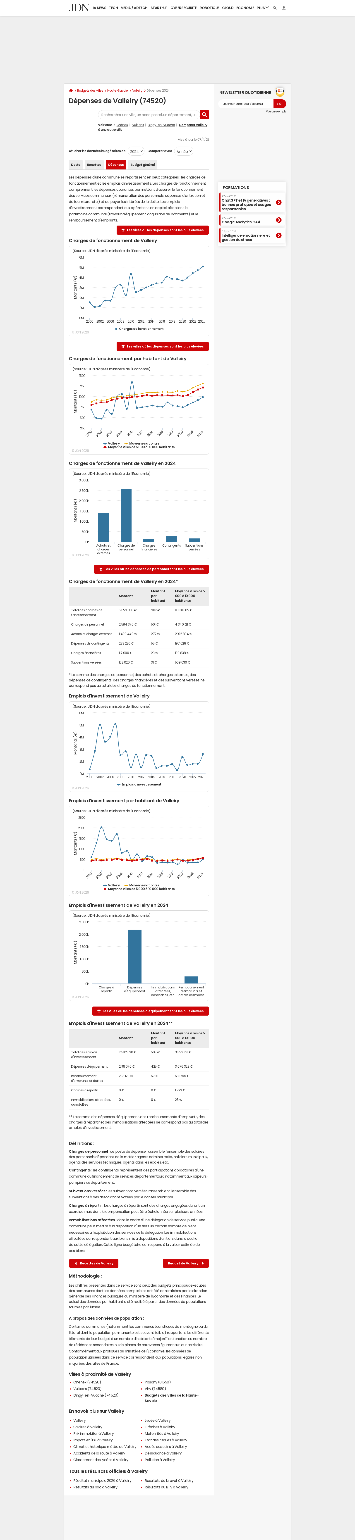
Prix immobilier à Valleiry (93, 1433)
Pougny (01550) (158, 1382)
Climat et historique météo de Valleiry (105, 1446)
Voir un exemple (276, 111)
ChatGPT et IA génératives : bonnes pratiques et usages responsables (246, 203)
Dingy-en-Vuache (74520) (96, 1395)
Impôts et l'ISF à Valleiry (93, 1440)
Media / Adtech (134, 8)
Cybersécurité (183, 8)
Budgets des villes (90, 90)
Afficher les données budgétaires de (97, 150)
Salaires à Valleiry (87, 1427)
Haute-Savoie (117, 90)
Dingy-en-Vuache (161, 124)
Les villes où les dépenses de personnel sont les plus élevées (154, 569)
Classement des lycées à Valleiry (100, 1459)
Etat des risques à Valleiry (166, 1440)
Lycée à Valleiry (157, 1420)
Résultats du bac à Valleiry (95, 1487)
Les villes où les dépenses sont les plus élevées (165, 230)
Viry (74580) (155, 1388)
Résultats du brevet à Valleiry (169, 1480)
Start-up (159, 8)
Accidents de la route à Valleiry (99, 1453)
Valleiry (137, 90)
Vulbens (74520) (87, 1388)
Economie (245, 8)
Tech (113, 8)
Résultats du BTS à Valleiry (166, 1487)
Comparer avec (159, 150)
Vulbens (138, 124)
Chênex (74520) (87, 1382)
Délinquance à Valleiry (163, 1453)
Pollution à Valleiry (160, 1459)
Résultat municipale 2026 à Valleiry (102, 1480)
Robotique (209, 8)
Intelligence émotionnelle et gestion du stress (246, 235)
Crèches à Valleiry (160, 1427)
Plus (263, 8)
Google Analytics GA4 (241, 220)
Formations (236, 188)
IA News (99, 8)
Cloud (228, 8)
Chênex (122, 124)
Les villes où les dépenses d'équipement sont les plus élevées (153, 1011)
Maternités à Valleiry (162, 1433)
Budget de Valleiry (186, 1263)
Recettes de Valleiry (94, 1263)
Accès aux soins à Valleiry (166, 1446)
